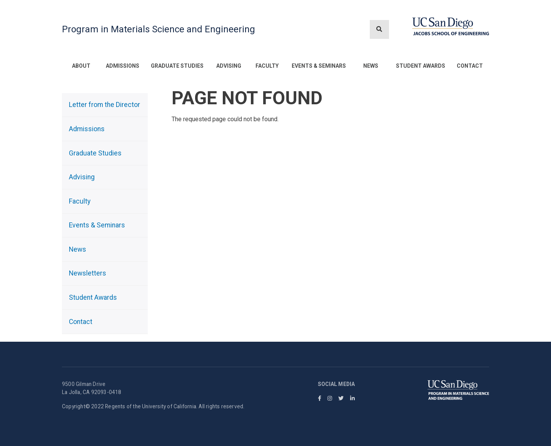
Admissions (122, 66)
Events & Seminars (319, 66)
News (370, 66)
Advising (228, 66)
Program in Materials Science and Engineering (158, 29)
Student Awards (420, 66)
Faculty (267, 66)
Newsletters (87, 273)
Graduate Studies (177, 66)
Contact (470, 66)
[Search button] (379, 29)
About (81, 66)
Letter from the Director (104, 105)
